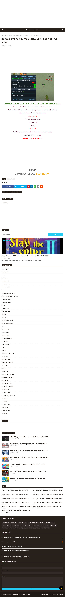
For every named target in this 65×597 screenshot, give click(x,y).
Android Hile (11, 35)
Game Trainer (6, 344)
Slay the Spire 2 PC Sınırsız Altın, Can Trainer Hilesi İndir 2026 (25, 256)
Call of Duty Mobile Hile (8, 293)
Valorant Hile (6, 410)
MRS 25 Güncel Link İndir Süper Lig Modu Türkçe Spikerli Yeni (28, 444)
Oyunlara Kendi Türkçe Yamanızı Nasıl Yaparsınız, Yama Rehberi (15, 499)
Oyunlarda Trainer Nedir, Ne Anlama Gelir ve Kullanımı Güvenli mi (48, 491)
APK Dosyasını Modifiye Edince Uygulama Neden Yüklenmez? (15, 503)
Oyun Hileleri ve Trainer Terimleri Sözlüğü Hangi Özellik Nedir (48, 503)
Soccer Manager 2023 (34, 528)
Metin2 (4, 368)
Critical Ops (5, 308)
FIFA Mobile (5, 329)
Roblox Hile (5, 389)
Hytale (4, 350)
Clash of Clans (6, 302)
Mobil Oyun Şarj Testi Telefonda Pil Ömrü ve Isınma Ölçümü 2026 (16, 511)
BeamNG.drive (6, 284)
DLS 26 (4, 317)
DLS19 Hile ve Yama (7, 320)
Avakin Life (5, 278)
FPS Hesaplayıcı (54, 594)
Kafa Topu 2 (5, 356)
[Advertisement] (32, 14)
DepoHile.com (32, 30)
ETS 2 (3, 326)
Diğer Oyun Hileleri (7, 323)
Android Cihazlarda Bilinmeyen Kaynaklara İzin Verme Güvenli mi (48, 495)
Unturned (5, 407)
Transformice (6, 401)
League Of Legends (7, 362)
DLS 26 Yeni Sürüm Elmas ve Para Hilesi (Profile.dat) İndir (27, 464)
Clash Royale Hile (7, 299)
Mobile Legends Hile (8, 374)
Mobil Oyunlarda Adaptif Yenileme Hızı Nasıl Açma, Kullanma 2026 (47, 507)
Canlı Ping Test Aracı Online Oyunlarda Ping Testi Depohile (15, 491)
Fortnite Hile (5, 332)
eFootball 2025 (6, 413)
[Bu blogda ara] (25, 234)
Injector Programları (8, 353)
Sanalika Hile (6, 392)
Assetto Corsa (6, 275)
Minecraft (5, 371)
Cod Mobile (16, 525)
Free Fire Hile (6, 335)
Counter (4, 305)
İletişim (61, 594)
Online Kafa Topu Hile (8, 377)
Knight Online (6, 359)
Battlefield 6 (5, 281)
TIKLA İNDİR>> (42, 173)
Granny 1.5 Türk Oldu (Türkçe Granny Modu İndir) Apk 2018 (28, 471)
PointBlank (5, 380)
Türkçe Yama (6, 404)
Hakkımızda (44, 594)
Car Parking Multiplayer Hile (10, 296)
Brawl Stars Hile (6, 287)
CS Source (5, 290)
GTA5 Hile (5, 341)
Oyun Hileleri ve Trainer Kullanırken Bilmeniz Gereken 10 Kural (47, 499)
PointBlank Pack (6, 383)
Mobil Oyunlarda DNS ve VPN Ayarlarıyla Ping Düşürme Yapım (17, 507)
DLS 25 (4, 314)
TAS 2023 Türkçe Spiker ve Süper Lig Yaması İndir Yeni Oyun (28, 478)
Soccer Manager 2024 (8, 395)
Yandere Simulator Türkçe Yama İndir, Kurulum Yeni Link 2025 (29, 450)
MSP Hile (4, 365)
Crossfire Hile (6, 311)
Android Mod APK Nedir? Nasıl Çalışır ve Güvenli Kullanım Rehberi (15, 495)
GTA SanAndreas (7, 338)
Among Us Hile (6, 269)
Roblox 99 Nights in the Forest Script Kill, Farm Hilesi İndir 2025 (29, 437)
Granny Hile (5, 347)
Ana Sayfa (4, 35)
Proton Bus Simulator (8, 386)
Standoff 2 (5, 398)
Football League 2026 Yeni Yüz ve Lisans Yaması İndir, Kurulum (29, 457)
